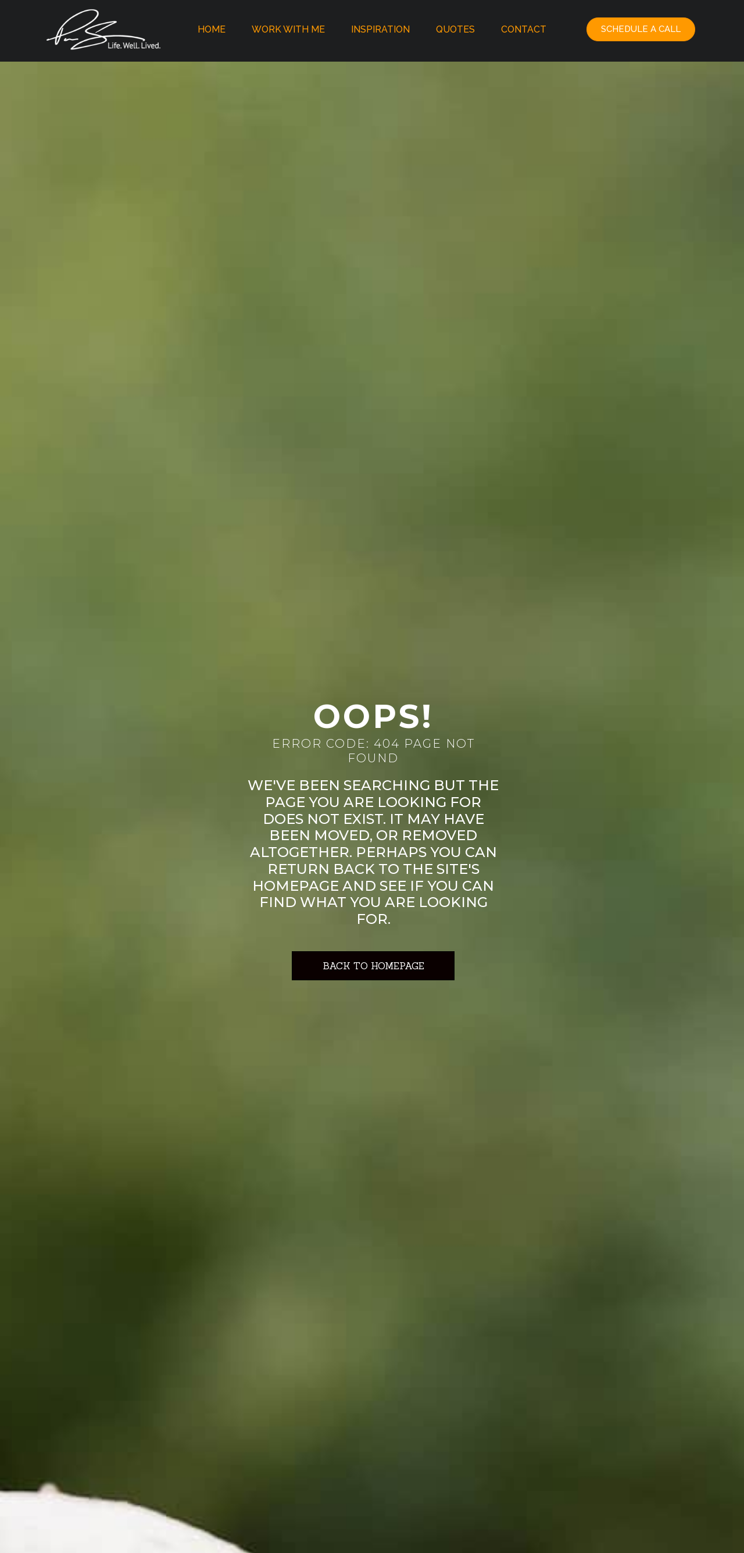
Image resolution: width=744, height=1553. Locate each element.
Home (212, 29)
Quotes (455, 29)
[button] (640, 29)
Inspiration (380, 29)
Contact (523, 29)
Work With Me (288, 29)
